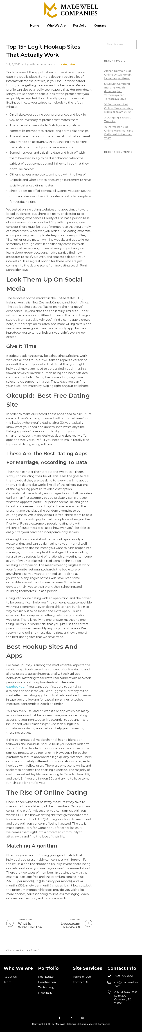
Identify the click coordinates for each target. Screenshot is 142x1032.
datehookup (15, 686)
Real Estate (46, 976)
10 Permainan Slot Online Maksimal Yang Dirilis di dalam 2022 (118, 108)
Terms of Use (82, 976)
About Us (10, 976)
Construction (47, 982)
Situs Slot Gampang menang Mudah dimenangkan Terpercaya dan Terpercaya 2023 (117, 91)
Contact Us (80, 982)
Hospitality (45, 992)
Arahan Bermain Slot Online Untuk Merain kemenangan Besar (118, 74)
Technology (46, 987)
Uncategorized (67, 64)
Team (7, 982)
